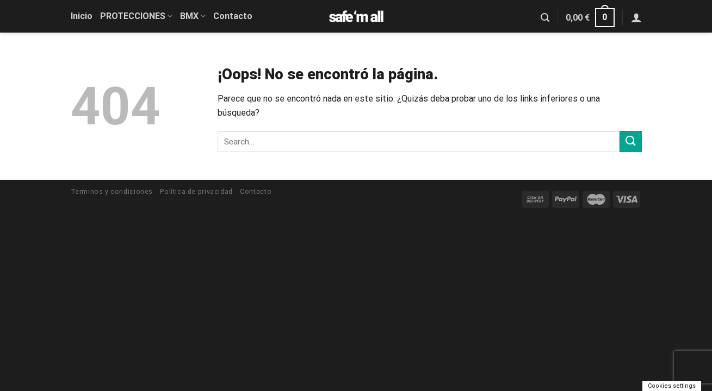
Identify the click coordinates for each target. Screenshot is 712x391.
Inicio (81, 16)
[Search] (545, 17)
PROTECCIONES (136, 16)
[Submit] (630, 141)
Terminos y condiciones (112, 191)
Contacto (232, 16)
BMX (193, 16)
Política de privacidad (196, 191)
